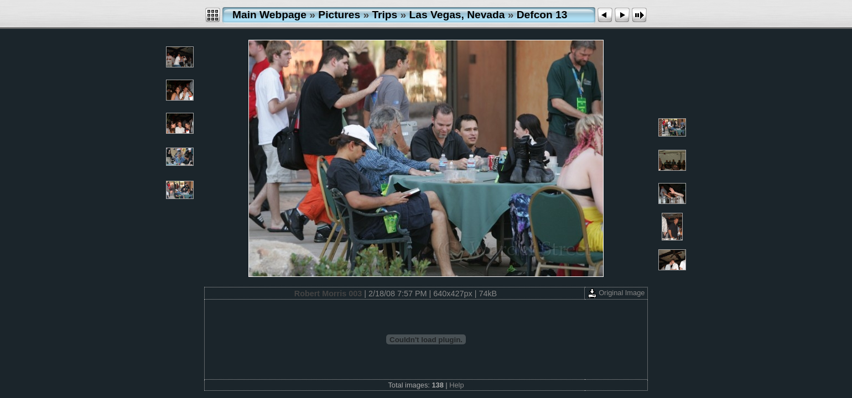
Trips (384, 14)
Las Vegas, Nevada (457, 14)
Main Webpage (269, 14)
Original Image (616, 293)
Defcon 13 (542, 14)
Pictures (339, 14)
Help (456, 385)
